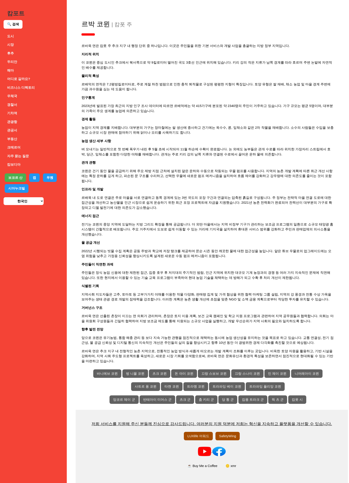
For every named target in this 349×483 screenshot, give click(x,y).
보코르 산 (15, 177)
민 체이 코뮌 (277, 373)
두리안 (12, 62)
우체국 (12, 96)
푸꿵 (50, 177)
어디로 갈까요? (18, 79)
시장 (10, 44)
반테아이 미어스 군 (157, 399)
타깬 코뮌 (171, 386)
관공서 (12, 130)
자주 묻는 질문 (18, 156)
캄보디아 (13, 164)
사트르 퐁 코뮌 (145, 386)
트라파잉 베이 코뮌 (227, 386)
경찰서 (12, 105)
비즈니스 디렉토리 (21, 87)
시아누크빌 (16, 188)
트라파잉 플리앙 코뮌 (265, 386)
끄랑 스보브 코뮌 (214, 373)
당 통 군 (228, 399)
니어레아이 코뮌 (307, 373)
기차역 (12, 113)
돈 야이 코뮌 (184, 373)
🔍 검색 (13, 24)
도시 (10, 36)
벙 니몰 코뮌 (135, 373)
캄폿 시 (297, 399)
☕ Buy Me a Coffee (202, 466)
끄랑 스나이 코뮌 (247, 373)
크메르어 (13, 147)
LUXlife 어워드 (198, 436)
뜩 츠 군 (278, 399)
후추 (10, 53)
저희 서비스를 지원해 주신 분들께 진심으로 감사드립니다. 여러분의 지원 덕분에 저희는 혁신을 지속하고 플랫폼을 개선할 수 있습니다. (211, 424)
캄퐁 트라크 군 (253, 399)
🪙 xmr (230, 466)
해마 (10, 70)
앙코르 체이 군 (124, 399)
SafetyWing (227, 436)
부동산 (12, 139)
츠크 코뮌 (159, 373)
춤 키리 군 (206, 399)
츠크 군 (185, 399)
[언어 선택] (24, 201)
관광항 (12, 122)
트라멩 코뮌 (196, 386)
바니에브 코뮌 (107, 373)
